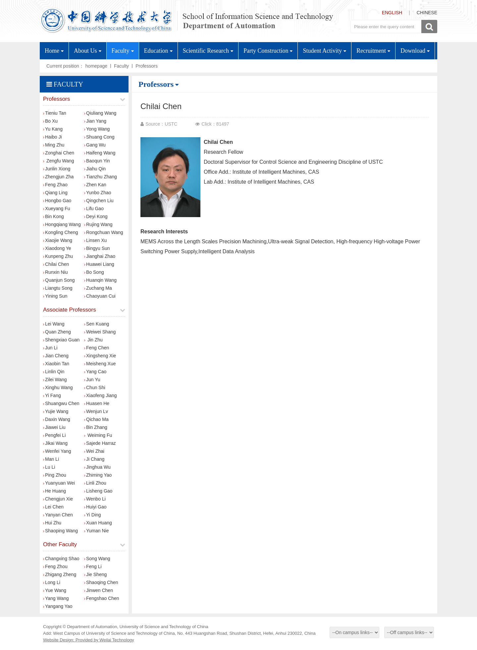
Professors (146, 66)
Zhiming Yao (98, 475)
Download (415, 50)
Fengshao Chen (101, 598)
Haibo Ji (52, 137)
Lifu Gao (94, 208)
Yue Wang (54, 590)
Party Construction (268, 50)
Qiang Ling (55, 192)
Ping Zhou (54, 475)
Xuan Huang (98, 522)
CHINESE (427, 12)
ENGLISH (392, 12)
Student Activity (324, 50)
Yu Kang (53, 129)
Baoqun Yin (97, 160)
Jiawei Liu (54, 427)
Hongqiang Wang (62, 224)
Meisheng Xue (100, 363)
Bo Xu (50, 121)
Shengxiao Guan (61, 339)
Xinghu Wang (58, 387)
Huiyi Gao (95, 506)
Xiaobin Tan (56, 363)
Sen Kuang (96, 323)
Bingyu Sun (97, 248)
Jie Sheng (95, 574)
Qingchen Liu (99, 200)
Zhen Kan (95, 184)
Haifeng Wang (99, 152)
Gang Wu (95, 145)
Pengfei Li (54, 435)
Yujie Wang (55, 411)
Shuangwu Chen (61, 403)
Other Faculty (60, 544)
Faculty (123, 50)
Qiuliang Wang (100, 113)
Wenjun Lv (96, 411)
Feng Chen (96, 347)
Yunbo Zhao (97, 192)
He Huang (54, 491)
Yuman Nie (96, 530)
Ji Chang (94, 459)
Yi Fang (52, 395)
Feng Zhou (55, 566)
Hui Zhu (52, 522)
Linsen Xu (95, 240)
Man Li (51, 459)
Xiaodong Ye (57, 248)
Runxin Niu (55, 272)
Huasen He (96, 403)
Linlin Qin (53, 371)
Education (158, 50)
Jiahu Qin (95, 168)
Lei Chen (53, 506)
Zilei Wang (55, 379)
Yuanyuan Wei (59, 483)
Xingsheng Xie (100, 355)
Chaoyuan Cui (100, 296)
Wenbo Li (95, 499)
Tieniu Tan (54, 113)
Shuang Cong (99, 137)
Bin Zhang (95, 427)
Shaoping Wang (60, 530)
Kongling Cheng (60, 232)
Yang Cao (95, 371)
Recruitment (373, 50)
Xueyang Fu (56, 208)
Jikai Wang (55, 443)
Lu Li (49, 467)
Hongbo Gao (57, 200)
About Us (87, 50)
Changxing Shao (61, 558)
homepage (96, 66)
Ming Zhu (53, 145)
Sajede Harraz (100, 443)
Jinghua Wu (97, 467)
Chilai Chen (56, 264)
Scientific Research (208, 50)
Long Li (51, 582)
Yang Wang (56, 598)
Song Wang (97, 558)
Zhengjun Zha (58, 176)
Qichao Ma (96, 419)
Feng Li (93, 566)
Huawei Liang (99, 264)
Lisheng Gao (98, 491)
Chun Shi (94, 387)
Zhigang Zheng (59, 574)
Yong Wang (97, 129)
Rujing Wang (98, 224)
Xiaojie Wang (57, 240)
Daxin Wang (56, 419)
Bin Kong (53, 216)
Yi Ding (92, 514)
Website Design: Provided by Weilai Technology (88, 639)
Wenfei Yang (57, 451)
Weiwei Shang (100, 331)
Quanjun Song (59, 280)
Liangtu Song (58, 288)
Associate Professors (69, 310)
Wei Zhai (94, 451)
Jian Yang (95, 121)
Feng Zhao (55, 184)
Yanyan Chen (58, 514)
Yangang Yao (58, 606)
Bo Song (94, 272)
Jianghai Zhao (99, 256)
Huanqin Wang (100, 280)
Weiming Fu (98, 435)
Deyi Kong (96, 216)
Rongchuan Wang (103, 232)
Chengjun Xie (58, 499)
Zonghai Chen (58, 152)
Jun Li (50, 347)
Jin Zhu (93, 339)
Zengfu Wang (58, 160)
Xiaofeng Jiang (100, 395)
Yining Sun (55, 296)
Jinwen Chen (98, 590)
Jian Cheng (56, 355)
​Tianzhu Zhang (100, 176)
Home (54, 50)
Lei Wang (54, 323)
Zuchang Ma (98, 288)
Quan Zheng (57, 331)
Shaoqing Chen (101, 582)
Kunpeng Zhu (58, 256)
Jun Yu (92, 379)
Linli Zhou (95, 483)
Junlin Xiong (56, 168)
